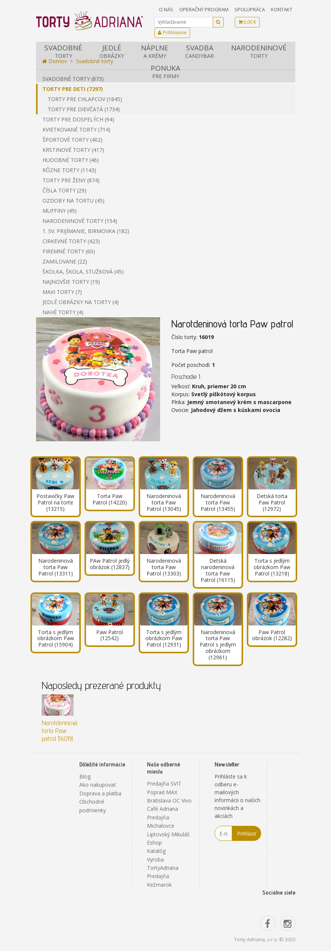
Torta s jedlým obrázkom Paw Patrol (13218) (272, 567)
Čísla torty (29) (64, 190)
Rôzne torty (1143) (69, 170)
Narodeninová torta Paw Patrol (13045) (164, 502)
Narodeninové (258, 51)
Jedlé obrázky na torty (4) (80, 302)
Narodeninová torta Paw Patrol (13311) (55, 567)
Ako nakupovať (97, 784)
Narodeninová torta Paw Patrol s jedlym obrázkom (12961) (218, 644)
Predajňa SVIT (164, 783)
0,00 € (247, 22)
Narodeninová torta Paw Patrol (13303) (164, 567)
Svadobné (63, 51)
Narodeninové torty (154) (79, 220)
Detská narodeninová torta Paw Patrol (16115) (218, 570)
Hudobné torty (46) (70, 160)
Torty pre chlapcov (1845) (85, 99)
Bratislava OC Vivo (169, 800)
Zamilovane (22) (64, 261)
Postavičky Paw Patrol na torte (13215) (55, 502)
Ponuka (166, 71)
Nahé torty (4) (62, 312)
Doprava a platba (100, 793)
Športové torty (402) (72, 139)
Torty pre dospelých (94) (78, 119)
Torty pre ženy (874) (71, 180)
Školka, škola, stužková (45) (83, 271)
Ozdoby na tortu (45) (73, 200)
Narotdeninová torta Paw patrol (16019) (59, 730)
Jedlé (111, 51)
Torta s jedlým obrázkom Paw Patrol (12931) (163, 638)
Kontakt (281, 9)
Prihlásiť (246, 833)
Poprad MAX (162, 792)
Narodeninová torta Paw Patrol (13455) (218, 502)
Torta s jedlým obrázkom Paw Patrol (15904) (55, 638)
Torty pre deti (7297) (72, 88)
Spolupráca (249, 9)
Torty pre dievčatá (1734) (84, 109)
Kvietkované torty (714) (76, 129)
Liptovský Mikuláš (168, 834)
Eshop (154, 842)
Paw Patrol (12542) (109, 635)
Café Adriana (162, 808)
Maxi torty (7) (62, 291)
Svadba (199, 51)
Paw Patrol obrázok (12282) (272, 635)
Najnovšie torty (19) (71, 281)
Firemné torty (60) (68, 251)
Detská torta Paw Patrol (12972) (272, 502)
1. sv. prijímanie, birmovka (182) (85, 231)
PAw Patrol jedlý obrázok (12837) (110, 564)
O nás (166, 9)
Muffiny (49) (59, 210)
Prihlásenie (172, 32)
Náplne (154, 51)
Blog (85, 776)
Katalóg (156, 850)
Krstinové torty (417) (73, 149)
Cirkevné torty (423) (71, 241)
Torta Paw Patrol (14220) (109, 499)
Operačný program (203, 9)
